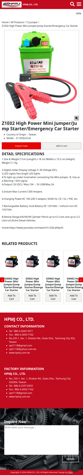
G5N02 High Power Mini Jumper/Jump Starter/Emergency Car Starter (56, 284)
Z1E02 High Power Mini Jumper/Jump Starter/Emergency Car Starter (40, 25)
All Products (17, 22)
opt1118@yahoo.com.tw (22, 349)
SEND (70, 459)
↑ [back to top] (75, 468)
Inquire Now (21, 145)
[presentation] (2, 279)
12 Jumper (32, 22)
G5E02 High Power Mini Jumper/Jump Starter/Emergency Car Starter (36, 284)
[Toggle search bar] (72, 4)
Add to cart (61, 145)
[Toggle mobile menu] (79, 4)
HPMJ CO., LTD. (30, 4)
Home (5, 22)
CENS (70, 472)
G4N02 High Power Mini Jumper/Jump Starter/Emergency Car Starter (15, 284)
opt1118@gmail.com (20, 345)
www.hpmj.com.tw (19, 352)
